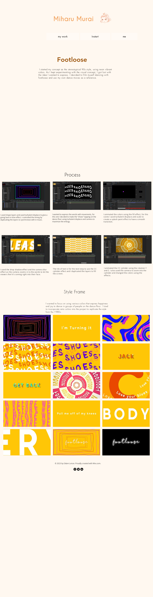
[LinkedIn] (81, 469)
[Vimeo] (78, 469)
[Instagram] (75, 469)
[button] (27, 328)
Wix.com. (97, 463)
